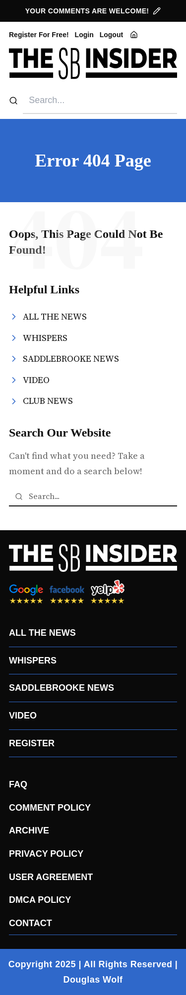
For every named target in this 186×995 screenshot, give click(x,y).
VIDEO (23, 715)
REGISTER (32, 743)
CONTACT (30, 923)
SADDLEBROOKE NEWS (61, 688)
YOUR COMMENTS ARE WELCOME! (93, 11)
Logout (111, 35)
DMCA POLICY (40, 900)
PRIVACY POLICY (46, 854)
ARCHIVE (29, 830)
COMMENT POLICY (50, 808)
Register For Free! (39, 35)
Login (84, 35)
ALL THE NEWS (42, 633)
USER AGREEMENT (51, 877)
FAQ (18, 784)
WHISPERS (33, 660)
